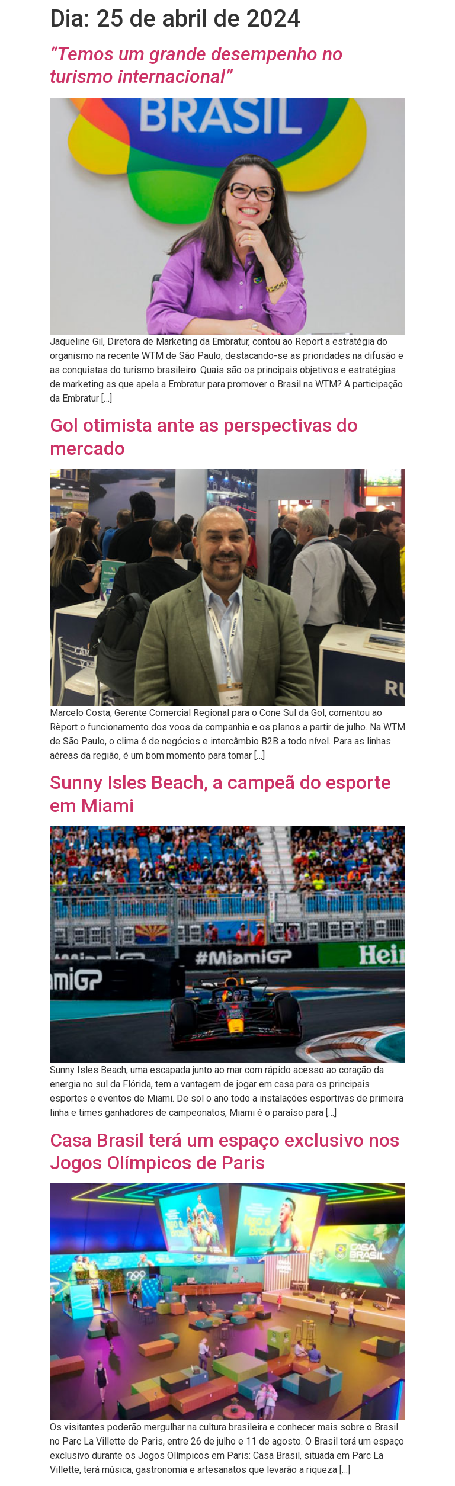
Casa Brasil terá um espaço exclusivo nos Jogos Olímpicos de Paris (224, 1151)
